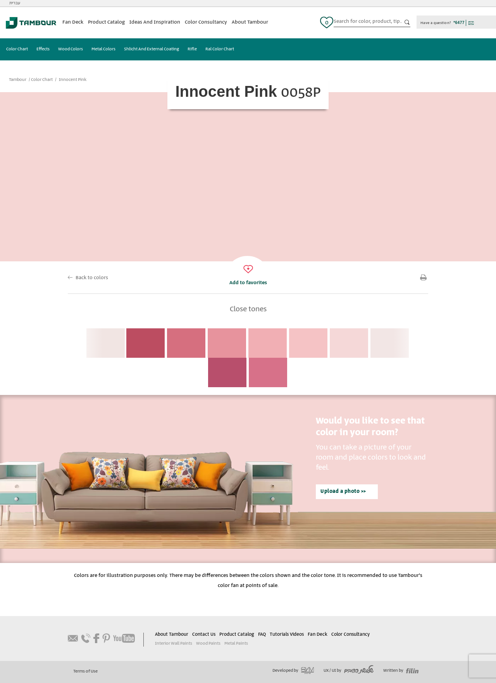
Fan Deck (72, 22)
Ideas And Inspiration (154, 22)
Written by (400, 671)
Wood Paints (208, 643)
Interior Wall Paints (173, 643)
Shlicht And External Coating (151, 49)
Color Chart (17, 49)
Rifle (192, 49)
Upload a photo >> (343, 491)
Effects (43, 49)
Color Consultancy (206, 22)
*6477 (459, 23)
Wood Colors (70, 49)
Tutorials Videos (287, 634)
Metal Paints (236, 643)
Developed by (293, 671)
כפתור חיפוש (407, 22)
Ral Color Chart (219, 49)
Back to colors (92, 277)
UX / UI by (349, 671)
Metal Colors (103, 49)
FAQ (262, 634)
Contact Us (203, 634)
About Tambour (250, 22)
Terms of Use (85, 671)
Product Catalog (106, 22)
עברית (14, 3)
